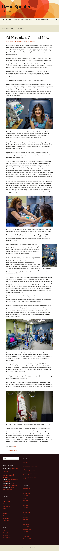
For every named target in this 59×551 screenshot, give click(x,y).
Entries (5, 533)
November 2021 (27, 488)
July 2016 (25, 495)
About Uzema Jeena (6, 19)
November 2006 (27, 538)
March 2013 (26, 522)
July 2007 (25, 531)
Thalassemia (32, 41)
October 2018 (26, 491)
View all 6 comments (12, 450)
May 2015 (25, 505)
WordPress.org (6, 537)
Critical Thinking (6, 501)
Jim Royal (15, 446)
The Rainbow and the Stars (41, 19)
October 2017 (26, 493)
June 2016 (25, 498)
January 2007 (26, 536)
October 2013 (26, 512)
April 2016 (25, 503)
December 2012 (27, 529)
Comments (6, 535)
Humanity (5, 511)
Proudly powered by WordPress (29, 548)
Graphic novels (6, 506)
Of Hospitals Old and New (28, 37)
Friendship (18, 41)
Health (23, 41)
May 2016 (25, 500)
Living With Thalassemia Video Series (23, 19)
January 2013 (26, 526)
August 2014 (26, 507)
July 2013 (25, 515)
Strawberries (6, 518)
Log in (4, 530)
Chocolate (5, 499)
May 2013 (25, 519)
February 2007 (26, 534)
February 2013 (26, 524)
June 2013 (25, 517)
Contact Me (4, 23)
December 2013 (27, 510)
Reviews (5, 515)
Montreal (27, 41)
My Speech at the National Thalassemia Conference (10, 470)
